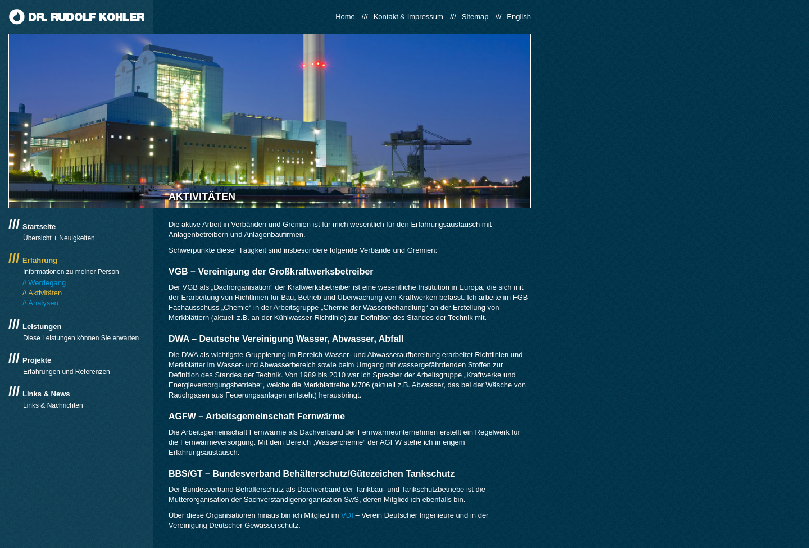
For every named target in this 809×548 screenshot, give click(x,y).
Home (345, 16)
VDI (347, 515)
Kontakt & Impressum (408, 16)
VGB (178, 271)
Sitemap (475, 16)
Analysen (43, 303)
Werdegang (47, 282)
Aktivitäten (45, 293)
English (519, 16)
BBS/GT (185, 473)
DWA (179, 339)
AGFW (182, 416)
